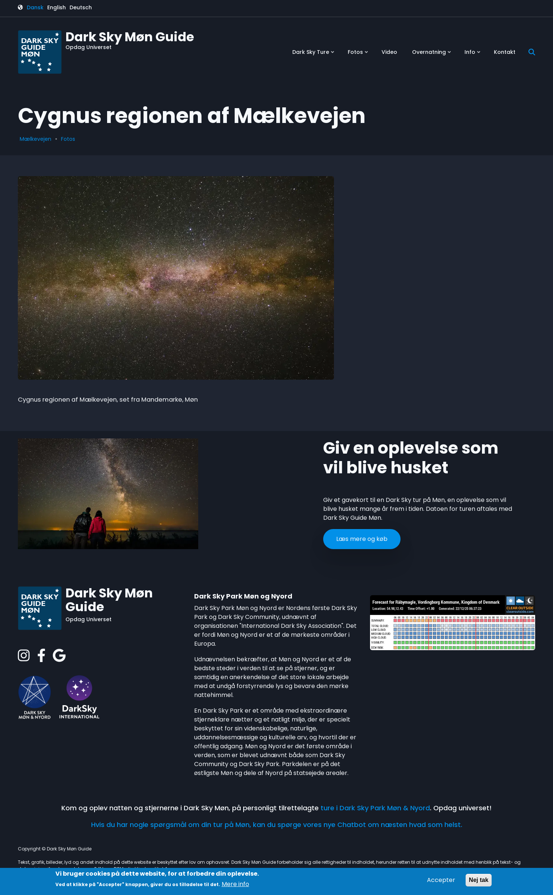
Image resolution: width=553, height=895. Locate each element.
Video (389, 52)
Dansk (35, 7)
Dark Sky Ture (313, 54)
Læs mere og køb (362, 539)
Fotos (358, 54)
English (56, 7)
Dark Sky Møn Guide (129, 37)
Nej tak (478, 880)
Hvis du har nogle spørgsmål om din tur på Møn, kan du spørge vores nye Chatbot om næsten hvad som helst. (276, 824)
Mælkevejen (35, 139)
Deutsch (81, 7)
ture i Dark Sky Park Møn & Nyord (375, 808)
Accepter (441, 880)
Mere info (235, 884)
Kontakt (504, 52)
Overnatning (432, 54)
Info (473, 54)
